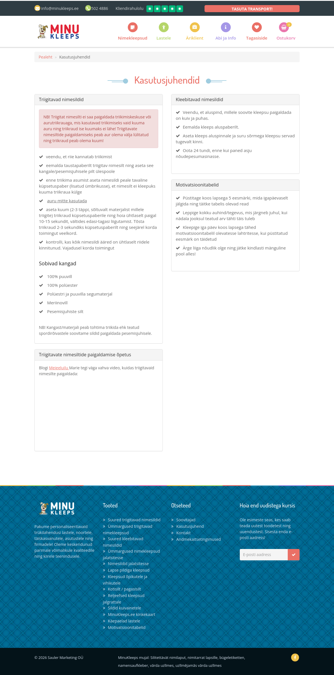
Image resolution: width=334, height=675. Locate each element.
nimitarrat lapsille (202, 657)
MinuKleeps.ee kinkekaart (129, 614)
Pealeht (45, 57)
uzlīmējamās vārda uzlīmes (198, 665)
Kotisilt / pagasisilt (122, 589)
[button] (194, 31)
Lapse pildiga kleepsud (126, 570)
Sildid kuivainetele (122, 608)
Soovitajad (183, 519)
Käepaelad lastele (121, 621)
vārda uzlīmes (161, 665)
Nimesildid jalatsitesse (126, 563)
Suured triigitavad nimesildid (132, 519)
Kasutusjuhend (187, 526)
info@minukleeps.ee (60, 8)
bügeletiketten (231, 657)
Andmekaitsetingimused (196, 539)
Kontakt (181, 532)
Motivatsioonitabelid (124, 627)
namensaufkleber (133, 665)
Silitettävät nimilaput (168, 657)
